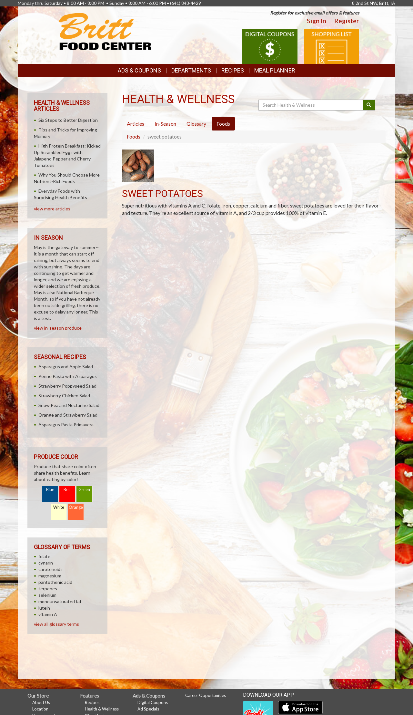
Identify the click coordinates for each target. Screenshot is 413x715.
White (58, 507)
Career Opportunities (205, 695)
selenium (47, 595)
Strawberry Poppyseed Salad (67, 386)
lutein (44, 608)
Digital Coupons (152, 702)
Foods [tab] (223, 124)
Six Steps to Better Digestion (68, 120)
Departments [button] (191, 70)
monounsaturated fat (60, 601)
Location (40, 708)
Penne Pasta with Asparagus (67, 376)
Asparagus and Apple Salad (65, 366)
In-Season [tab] (165, 124)
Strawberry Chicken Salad (64, 395)
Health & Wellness (102, 708)
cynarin (45, 562)
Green (84, 489)
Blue (50, 489)
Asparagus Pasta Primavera (66, 424)
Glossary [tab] (196, 124)
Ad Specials (148, 708)
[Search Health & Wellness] (311, 105)
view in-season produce (58, 328)
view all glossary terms (56, 624)
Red (67, 489)
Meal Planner (274, 70)
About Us (41, 702)
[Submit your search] (369, 105)
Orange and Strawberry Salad (67, 415)
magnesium (49, 575)
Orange (76, 507)
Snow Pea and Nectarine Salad (68, 405)
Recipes (232, 70)
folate (44, 556)
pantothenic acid (55, 582)
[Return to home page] (105, 31)
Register (346, 20)
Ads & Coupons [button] (139, 70)
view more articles (52, 208)
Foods (133, 136)
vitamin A (47, 614)
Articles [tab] (135, 124)
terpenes (47, 588)
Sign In (316, 20)
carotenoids (50, 569)
